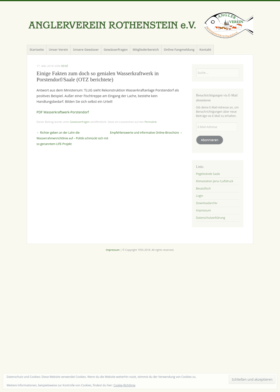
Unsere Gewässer (86, 49)
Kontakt (205, 49)
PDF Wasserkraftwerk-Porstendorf (63, 112)
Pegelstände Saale (208, 174)
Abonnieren (209, 140)
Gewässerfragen (116, 49)
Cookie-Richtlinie (125, 385)
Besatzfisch (203, 188)
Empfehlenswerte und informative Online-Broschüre (146, 133)
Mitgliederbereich (146, 49)
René (64, 66)
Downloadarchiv (207, 203)
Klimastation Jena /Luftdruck (214, 181)
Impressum (203, 210)
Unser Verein (58, 49)
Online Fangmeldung (179, 49)
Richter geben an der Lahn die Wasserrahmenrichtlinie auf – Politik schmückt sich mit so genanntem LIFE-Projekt (72, 138)
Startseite (36, 49)
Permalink (150, 122)
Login (199, 196)
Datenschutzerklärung (210, 218)
